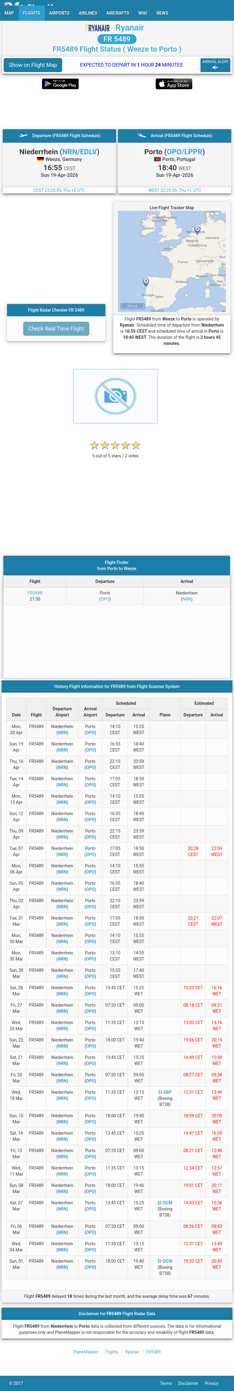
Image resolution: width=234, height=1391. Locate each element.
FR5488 (35, 593)
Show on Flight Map (33, 65)
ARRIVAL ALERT (215, 65)
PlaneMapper (86, 1351)
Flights (111, 1351)
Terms (169, 1383)
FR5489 (153, 1351)
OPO (105, 599)
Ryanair (129, 28)
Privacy (215, 1383)
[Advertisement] (117, 109)
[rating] (115, 452)
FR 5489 (117, 39)
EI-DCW (165, 1261)
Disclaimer (191, 1383)
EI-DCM (165, 1202)
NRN (187, 599)
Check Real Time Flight (56, 328)
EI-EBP (165, 1092)
